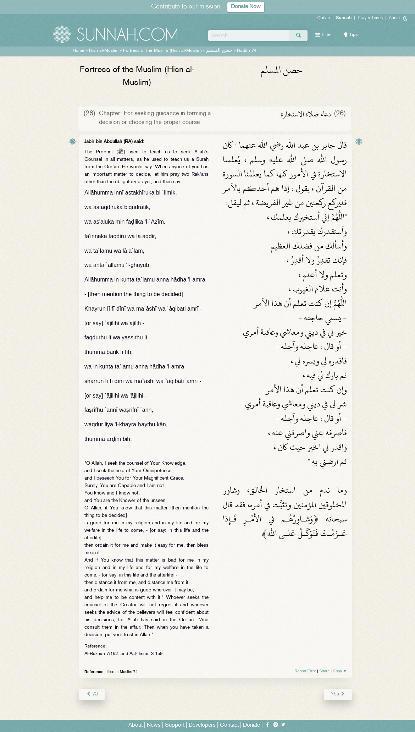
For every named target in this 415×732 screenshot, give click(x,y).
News (154, 725)
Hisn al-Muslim (103, 51)
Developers (202, 725)
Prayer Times (370, 17)
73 (92, 694)
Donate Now (246, 7)
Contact (229, 725)
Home (78, 51)
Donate (251, 725)
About (135, 725)
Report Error (305, 671)
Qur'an (323, 17)
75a (338, 694)
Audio (394, 17)
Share (324, 671)
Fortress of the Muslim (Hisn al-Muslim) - (177, 51)
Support (174, 725)
